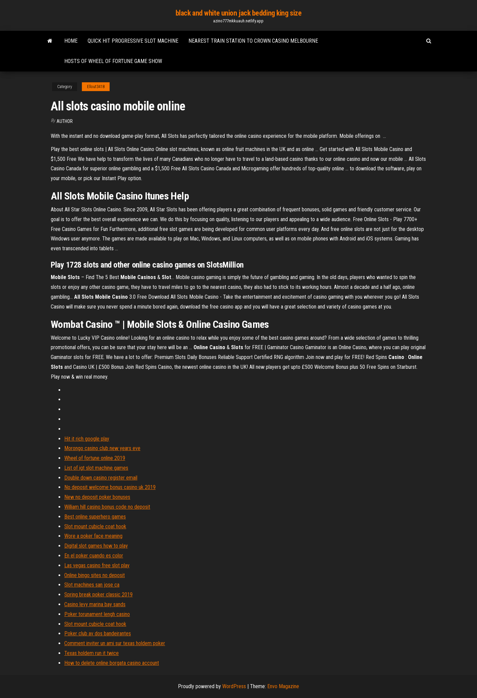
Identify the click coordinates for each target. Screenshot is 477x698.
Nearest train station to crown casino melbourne (253, 41)
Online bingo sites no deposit (94, 575)
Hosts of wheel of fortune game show (113, 61)
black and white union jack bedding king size (239, 13)
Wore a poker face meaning (93, 536)
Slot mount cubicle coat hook (95, 526)
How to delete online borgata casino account (111, 663)
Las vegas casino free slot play (97, 565)
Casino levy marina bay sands (95, 604)
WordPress (234, 686)
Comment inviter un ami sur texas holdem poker (114, 643)
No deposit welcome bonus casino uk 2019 (110, 487)
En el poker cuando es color (93, 555)
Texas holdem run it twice (91, 653)
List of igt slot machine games (96, 468)
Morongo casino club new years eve (102, 448)
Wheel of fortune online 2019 (94, 458)
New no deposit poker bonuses (97, 497)
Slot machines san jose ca (91, 584)
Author (64, 121)
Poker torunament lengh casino (97, 614)
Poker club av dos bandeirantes (97, 633)
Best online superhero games (95, 516)
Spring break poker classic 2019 (98, 594)
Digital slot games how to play (96, 546)
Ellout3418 (96, 86)
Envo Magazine (283, 686)
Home (70, 41)
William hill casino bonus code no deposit (107, 507)
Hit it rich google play (86, 439)
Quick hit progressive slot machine (133, 41)
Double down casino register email (100, 477)
